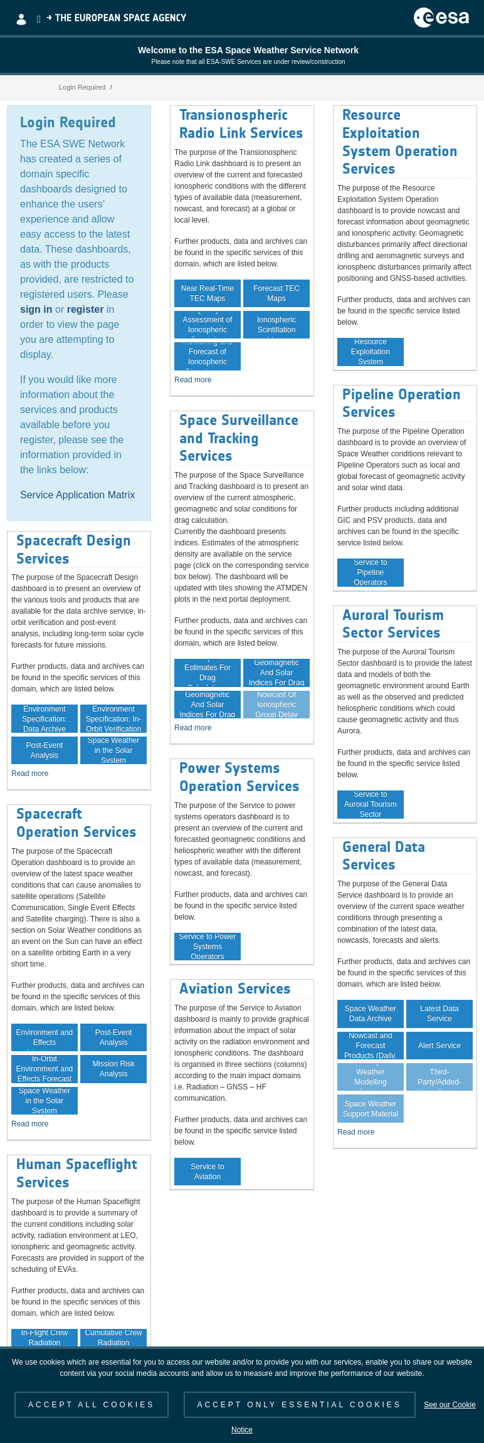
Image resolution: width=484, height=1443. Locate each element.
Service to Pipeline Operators (370, 572)
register (85, 309)
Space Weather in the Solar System (114, 750)
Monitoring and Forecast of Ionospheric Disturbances (207, 356)
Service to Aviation (207, 1171)
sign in (36, 309)
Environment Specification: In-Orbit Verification (114, 718)
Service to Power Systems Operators (207, 946)
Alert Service (439, 1045)
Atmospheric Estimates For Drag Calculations (207, 672)
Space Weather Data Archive (371, 1013)
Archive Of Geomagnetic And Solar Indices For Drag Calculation (277, 672)
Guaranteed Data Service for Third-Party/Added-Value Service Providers (439, 1077)
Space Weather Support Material (370, 1108)
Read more (29, 773)
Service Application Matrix (77, 495)
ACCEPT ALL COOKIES (91, 1404)
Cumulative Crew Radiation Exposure (113, 1342)
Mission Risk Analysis (113, 1068)
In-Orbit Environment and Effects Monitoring (44, 1037)
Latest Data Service (439, 1013)
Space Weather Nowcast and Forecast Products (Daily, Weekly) (370, 1045)
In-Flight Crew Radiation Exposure (44, 1342)
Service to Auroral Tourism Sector (370, 804)
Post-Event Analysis (44, 750)
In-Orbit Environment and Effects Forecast (44, 1069)
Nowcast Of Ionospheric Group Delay (276, 704)
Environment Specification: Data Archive (44, 718)
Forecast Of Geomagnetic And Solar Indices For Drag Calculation (208, 704)
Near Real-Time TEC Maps (207, 293)
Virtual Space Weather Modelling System (370, 1077)
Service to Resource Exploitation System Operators (370, 351)
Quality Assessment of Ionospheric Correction (208, 324)
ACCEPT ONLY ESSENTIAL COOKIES (299, 1404)
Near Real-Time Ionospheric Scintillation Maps (276, 324)
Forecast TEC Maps (276, 293)
